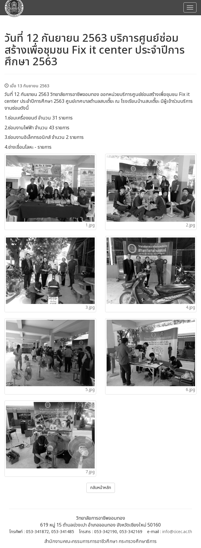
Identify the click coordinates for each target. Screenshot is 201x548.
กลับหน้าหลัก (100, 488)
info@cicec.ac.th (177, 532)
